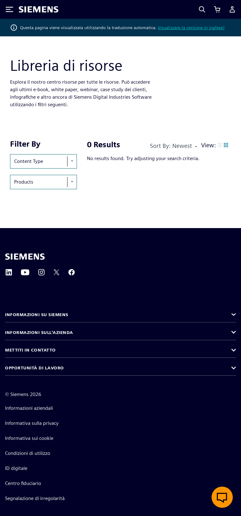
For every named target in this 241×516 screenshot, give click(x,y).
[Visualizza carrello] (217, 9)
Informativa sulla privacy (32, 423)
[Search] (202, 9)
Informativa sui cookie (29, 438)
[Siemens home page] (25, 256)
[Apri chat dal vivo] (222, 497)
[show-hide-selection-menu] (72, 161)
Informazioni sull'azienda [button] (39, 332)
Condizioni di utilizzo (27, 453)
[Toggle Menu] (9, 9)
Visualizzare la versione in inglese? (191, 27)
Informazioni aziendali (29, 408)
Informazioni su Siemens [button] (36, 314)
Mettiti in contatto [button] (30, 349)
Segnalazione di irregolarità (35, 498)
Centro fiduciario (23, 483)
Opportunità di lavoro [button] (34, 367)
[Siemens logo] (38, 9)
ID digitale (16, 468)
